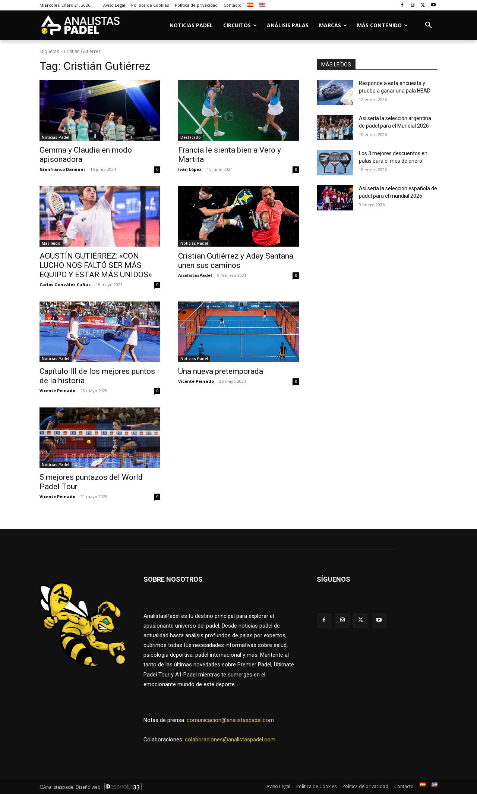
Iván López (190, 169)
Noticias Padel (55, 137)
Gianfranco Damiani (62, 169)
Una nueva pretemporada (220, 371)
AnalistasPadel (195, 275)
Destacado (190, 137)
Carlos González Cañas (65, 284)
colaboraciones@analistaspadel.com (230, 739)
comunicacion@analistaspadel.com (230, 720)
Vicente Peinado (57, 390)
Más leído (51, 243)
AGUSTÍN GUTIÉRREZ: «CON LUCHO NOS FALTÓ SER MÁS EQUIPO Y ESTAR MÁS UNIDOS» (96, 265)
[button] (428, 25)
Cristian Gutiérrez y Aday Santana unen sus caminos (235, 260)
